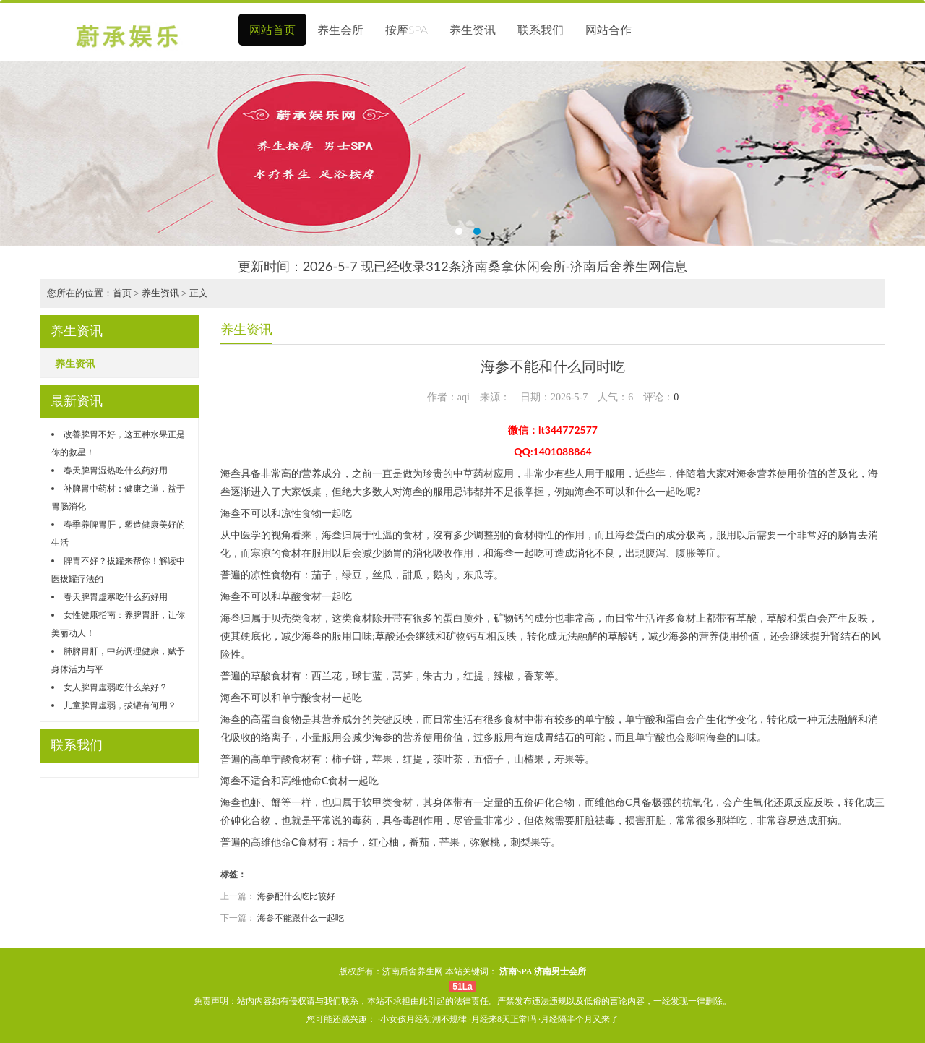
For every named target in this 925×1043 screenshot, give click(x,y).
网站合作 (608, 29)
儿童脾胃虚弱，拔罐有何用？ (120, 705)
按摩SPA (406, 29)
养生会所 (340, 29)
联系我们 (540, 29)
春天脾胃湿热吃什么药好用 (116, 470)
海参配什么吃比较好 (296, 895)
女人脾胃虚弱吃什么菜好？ (116, 687)
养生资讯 (472, 29)
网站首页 (272, 29)
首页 (122, 293)
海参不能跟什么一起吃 (300, 917)
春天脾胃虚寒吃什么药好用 (116, 596)
